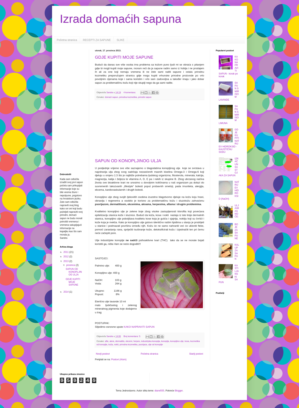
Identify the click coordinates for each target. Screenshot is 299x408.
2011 (66, 252)
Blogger (179, 390)
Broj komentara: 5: (132, 336)
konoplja (165, 341)
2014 (66, 291)
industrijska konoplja (150, 341)
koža (110, 344)
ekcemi (129, 341)
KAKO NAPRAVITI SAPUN (139, 326)
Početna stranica (67, 40)
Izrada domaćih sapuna (120, 18)
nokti (116, 344)
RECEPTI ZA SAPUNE (97, 40)
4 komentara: (130, 92)
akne (112, 341)
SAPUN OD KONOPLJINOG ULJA (128, 160)
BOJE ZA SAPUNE (236, 231)
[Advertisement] (149, 129)
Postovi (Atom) (118, 359)
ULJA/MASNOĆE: (237, 211)
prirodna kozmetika (128, 97)
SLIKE (120, 40)
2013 (66, 261)
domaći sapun (111, 97)
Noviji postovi (103, 353)
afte (106, 341)
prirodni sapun (144, 97)
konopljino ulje (176, 341)
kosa (187, 341)
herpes (137, 341)
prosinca (71, 265)
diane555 (159, 390)
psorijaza (143, 344)
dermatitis (120, 341)
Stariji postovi (196, 353)
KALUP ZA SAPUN (237, 251)
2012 (66, 256)
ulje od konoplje (155, 344)
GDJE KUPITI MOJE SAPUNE (124, 57)
